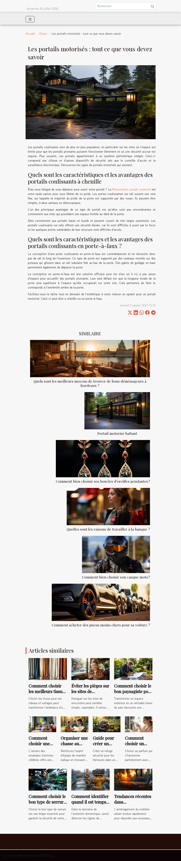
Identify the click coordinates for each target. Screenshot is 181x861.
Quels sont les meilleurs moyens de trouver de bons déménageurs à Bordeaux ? (89, 383)
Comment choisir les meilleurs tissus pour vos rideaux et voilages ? (47, 694)
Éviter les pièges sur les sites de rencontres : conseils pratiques (90, 694)
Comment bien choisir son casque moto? (116, 577)
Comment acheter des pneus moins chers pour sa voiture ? (101, 624)
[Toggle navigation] (30, 19)
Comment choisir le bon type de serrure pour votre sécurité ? (47, 804)
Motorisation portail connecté (131, 189)
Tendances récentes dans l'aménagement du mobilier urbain (132, 804)
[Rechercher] (125, 6)
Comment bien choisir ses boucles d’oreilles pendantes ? (103, 481)
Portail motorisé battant (117, 433)
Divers (43, 33)
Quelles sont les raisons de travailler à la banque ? (108, 529)
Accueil (30, 33)
